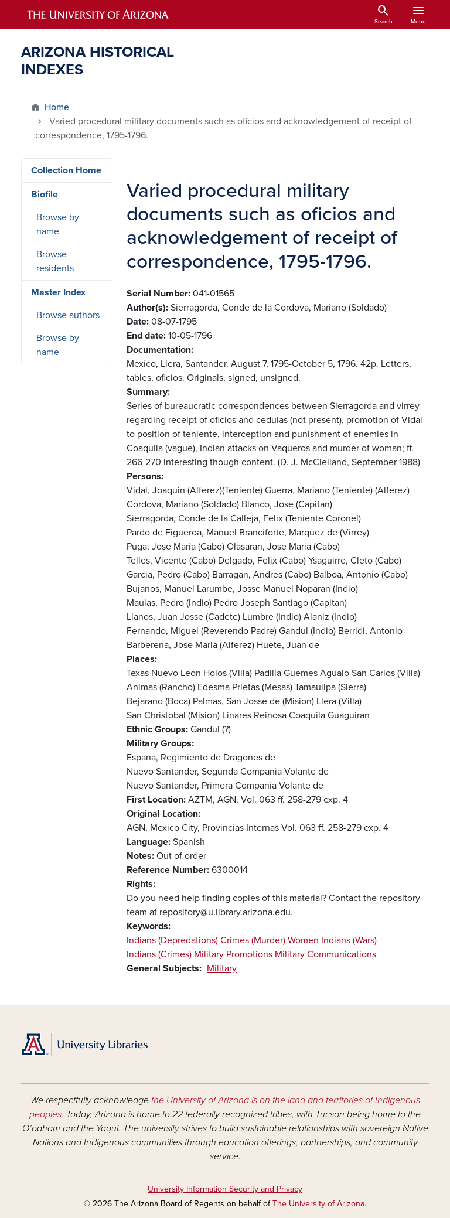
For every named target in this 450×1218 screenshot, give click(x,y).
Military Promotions (233, 954)
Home (57, 107)
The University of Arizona (318, 1204)
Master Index (58, 292)
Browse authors (68, 315)
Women (303, 940)
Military (222, 968)
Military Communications (325, 954)
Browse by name (57, 224)
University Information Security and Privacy (225, 1189)
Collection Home (66, 170)
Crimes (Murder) (252, 940)
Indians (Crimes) (159, 954)
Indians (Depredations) (172, 940)
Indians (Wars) (349, 940)
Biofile (44, 194)
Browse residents (55, 261)
